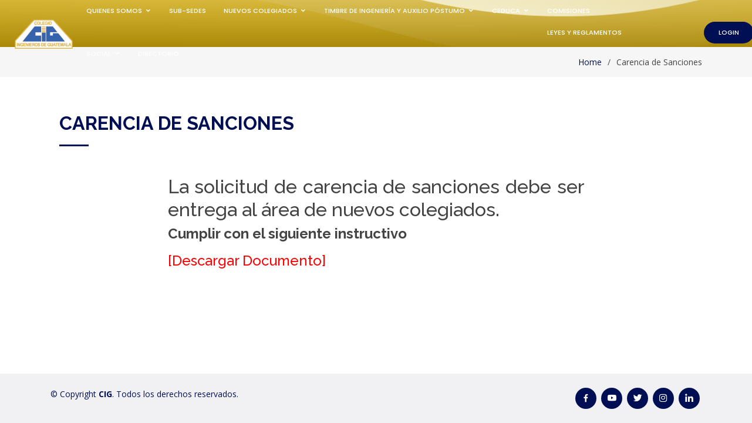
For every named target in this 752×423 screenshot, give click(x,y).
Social (98, 53)
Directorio (158, 53)
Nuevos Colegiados (260, 10)
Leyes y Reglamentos (584, 32)
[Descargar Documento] (247, 260)
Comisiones (568, 10)
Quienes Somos (114, 10)
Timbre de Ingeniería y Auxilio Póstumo (394, 10)
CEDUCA (506, 10)
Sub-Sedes (187, 10)
